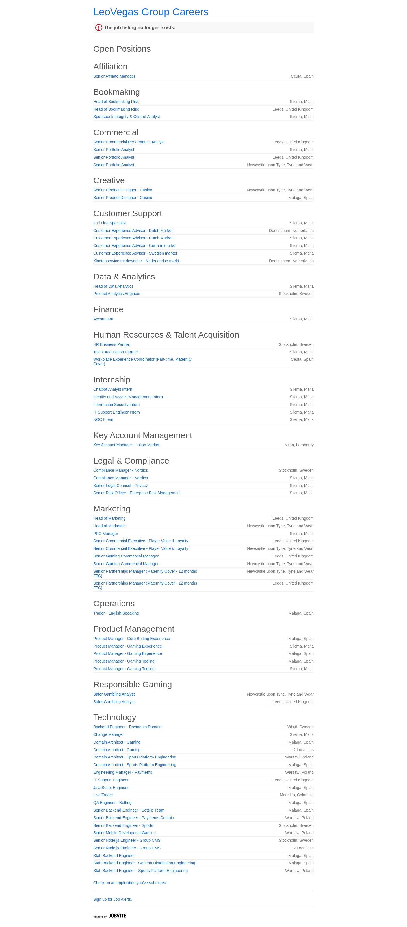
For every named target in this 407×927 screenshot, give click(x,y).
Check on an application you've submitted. (130, 882)
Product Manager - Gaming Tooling (124, 661)
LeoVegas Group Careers (151, 12)
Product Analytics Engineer (116, 293)
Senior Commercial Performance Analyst (128, 142)
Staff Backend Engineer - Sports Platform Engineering (140, 870)
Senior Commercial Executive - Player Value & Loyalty (140, 541)
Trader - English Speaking (116, 613)
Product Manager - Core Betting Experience (131, 638)
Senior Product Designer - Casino (122, 190)
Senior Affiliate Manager (114, 76)
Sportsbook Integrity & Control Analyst (126, 116)
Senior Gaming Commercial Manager (126, 556)
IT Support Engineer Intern (116, 412)
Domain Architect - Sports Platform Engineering (134, 757)
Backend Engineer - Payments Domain (127, 727)
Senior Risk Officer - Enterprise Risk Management (137, 493)
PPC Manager (105, 533)
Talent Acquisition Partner (115, 352)
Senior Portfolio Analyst (113, 149)
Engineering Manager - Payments (122, 772)
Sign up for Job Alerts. (112, 899)
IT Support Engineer (111, 780)
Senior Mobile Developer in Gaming (124, 832)
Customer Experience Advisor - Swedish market (135, 253)
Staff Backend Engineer (114, 855)
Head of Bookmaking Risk (116, 101)
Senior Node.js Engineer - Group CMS (127, 840)
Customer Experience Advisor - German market (134, 245)
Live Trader (103, 795)
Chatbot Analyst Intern (112, 389)
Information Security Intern (116, 404)
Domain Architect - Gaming (116, 742)
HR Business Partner (111, 344)
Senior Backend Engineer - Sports (123, 825)
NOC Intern (103, 419)
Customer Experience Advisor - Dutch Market (132, 230)
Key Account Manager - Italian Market (126, 445)
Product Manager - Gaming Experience (127, 646)
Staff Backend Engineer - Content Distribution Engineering (144, 863)
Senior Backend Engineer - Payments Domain (133, 818)
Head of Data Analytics (113, 286)
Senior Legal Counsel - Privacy (120, 485)
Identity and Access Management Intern (128, 397)
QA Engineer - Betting (112, 802)
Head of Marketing (109, 518)
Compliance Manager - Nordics (120, 470)
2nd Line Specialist (110, 223)
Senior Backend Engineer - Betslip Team (128, 810)
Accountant (103, 319)
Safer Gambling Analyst (114, 694)
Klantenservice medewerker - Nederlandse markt (136, 261)
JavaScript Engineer (111, 787)
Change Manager (108, 734)
